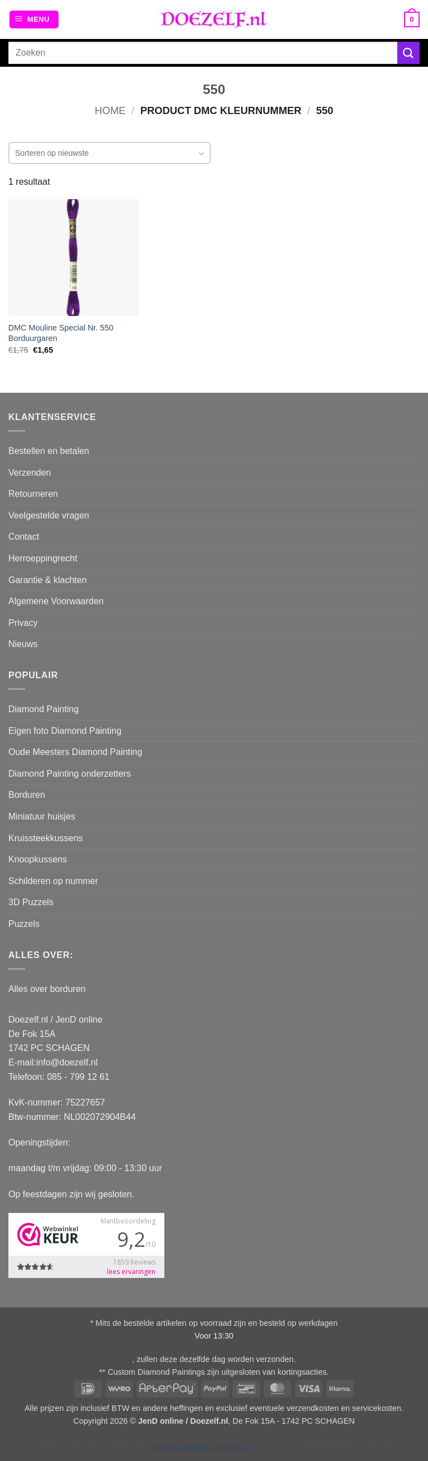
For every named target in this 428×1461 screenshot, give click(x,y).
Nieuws (22, 644)
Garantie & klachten (47, 580)
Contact (23, 536)
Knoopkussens (37, 859)
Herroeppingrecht (42, 558)
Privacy (22, 623)
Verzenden (29, 472)
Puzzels (24, 924)
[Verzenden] (408, 52)
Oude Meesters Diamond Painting (75, 752)
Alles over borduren (47, 989)
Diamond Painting (43, 709)
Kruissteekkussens (45, 838)
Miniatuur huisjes (41, 816)
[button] (34, 20)
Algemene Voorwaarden (56, 601)
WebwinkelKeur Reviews (203, 1448)
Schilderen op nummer (53, 881)
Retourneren (33, 493)
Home (110, 110)
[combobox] (109, 153)
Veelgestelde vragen (48, 515)
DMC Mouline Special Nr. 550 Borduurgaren (61, 333)
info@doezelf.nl (67, 1062)
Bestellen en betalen (48, 451)
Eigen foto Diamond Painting (64, 731)
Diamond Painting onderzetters (69, 773)
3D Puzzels (31, 902)
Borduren (26, 794)
